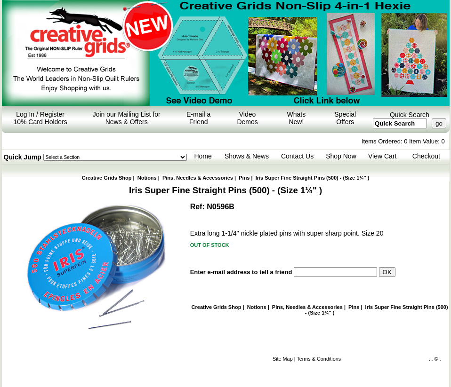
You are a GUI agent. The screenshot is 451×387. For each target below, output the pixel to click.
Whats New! (296, 118)
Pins (244, 178)
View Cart (382, 156)
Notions (147, 178)
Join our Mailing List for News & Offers (127, 118)
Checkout (426, 156)
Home (202, 156)
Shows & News (247, 156)
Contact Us (297, 156)
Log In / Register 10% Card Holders (40, 118)
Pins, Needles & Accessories (197, 178)
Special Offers (345, 118)
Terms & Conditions (319, 359)
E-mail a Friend (198, 118)
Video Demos (247, 118)
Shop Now (341, 156)
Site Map (283, 359)
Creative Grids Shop (107, 178)
